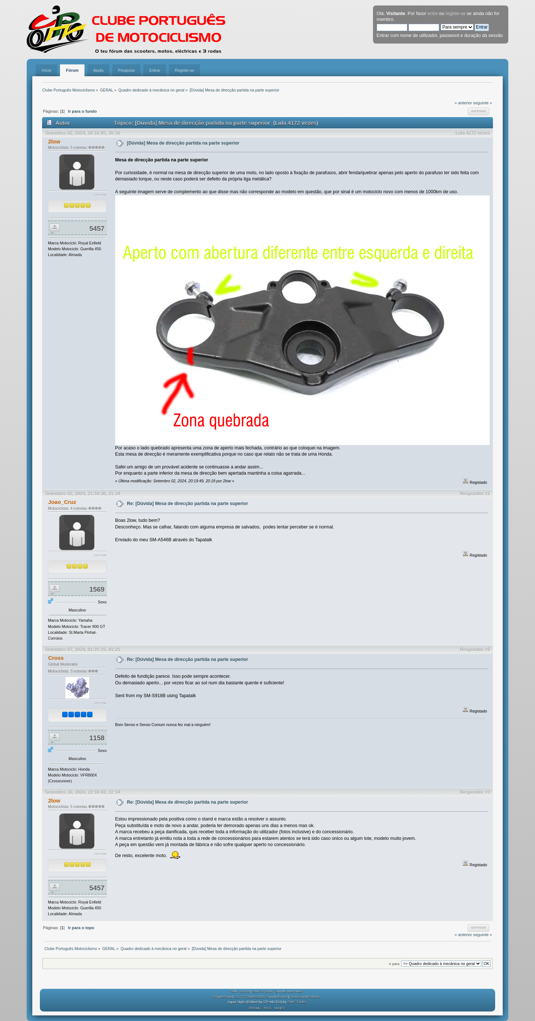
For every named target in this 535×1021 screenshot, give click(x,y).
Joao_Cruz (62, 502)
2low (54, 141)
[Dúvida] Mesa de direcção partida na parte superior (183, 143)
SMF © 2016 (262, 991)
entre (432, 13)
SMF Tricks (297, 1002)
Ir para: (394, 964)
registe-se (455, 13)
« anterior (463, 103)
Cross (56, 658)
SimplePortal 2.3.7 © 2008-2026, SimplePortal (249, 997)
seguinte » (482, 103)
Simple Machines (289, 991)
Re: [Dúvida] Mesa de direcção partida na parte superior (187, 503)
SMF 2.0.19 (239, 991)
